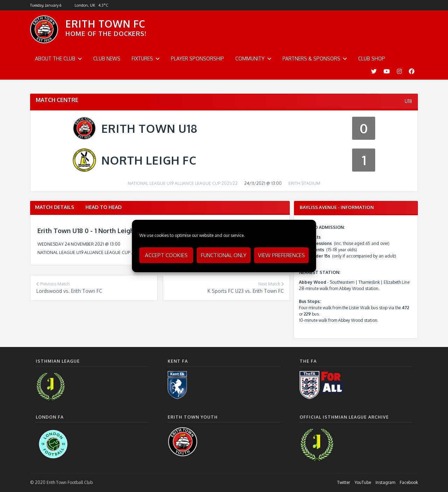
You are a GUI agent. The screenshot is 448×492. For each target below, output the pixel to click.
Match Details (54, 207)
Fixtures (142, 59)
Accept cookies (166, 255)
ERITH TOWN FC (105, 23)
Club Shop (371, 59)
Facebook (409, 482)
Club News (106, 59)
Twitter (343, 482)
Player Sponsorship (197, 59)
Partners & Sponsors (311, 59)
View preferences (281, 255)
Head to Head (103, 207)
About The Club (55, 59)
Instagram (385, 482)
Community (250, 59)
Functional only (223, 255)
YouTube (363, 482)
